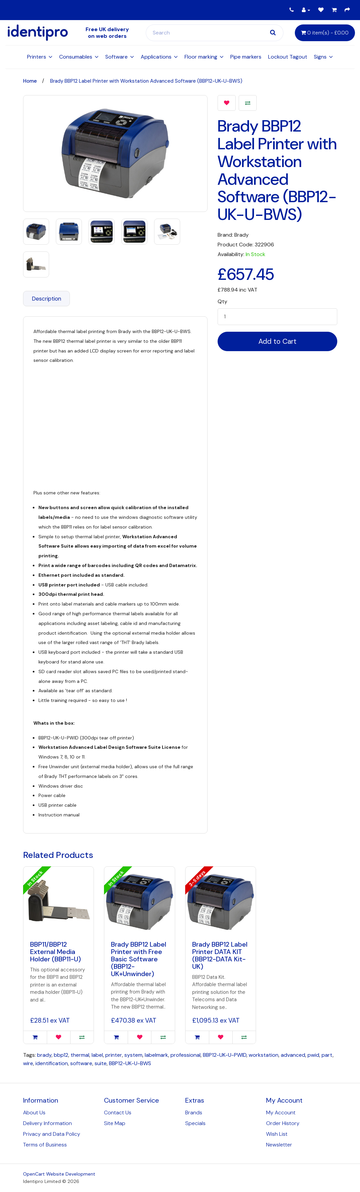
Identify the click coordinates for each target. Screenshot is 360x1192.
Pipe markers (245, 56)
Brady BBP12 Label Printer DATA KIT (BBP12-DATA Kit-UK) (219, 955)
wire (28, 1063)
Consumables (75, 56)
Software (116, 56)
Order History (282, 1123)
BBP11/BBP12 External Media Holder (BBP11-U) (55, 952)
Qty (222, 301)
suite (101, 1063)
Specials (195, 1123)
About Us (34, 1112)
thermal (80, 1054)
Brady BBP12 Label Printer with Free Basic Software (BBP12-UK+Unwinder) (138, 959)
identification (51, 1063)
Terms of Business (45, 1144)
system (133, 1054)
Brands (193, 1112)
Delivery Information (47, 1123)
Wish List (276, 1133)
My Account (280, 1112)
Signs (320, 56)
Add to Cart (277, 341)
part (327, 1054)
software (81, 1063)
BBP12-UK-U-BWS (130, 1063)
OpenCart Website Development (59, 1174)
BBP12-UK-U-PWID (224, 1054)
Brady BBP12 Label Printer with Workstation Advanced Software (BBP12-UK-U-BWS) (146, 81)
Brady (241, 234)
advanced (293, 1054)
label (97, 1054)
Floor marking (201, 56)
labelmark (156, 1054)
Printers (36, 56)
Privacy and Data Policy (51, 1133)
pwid (313, 1054)
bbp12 (61, 1054)
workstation (263, 1054)
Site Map (114, 1123)
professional (185, 1054)
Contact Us (117, 1112)
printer (113, 1054)
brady (44, 1054)
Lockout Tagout (287, 56)
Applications (156, 56)
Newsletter (279, 1144)
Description (46, 298)
